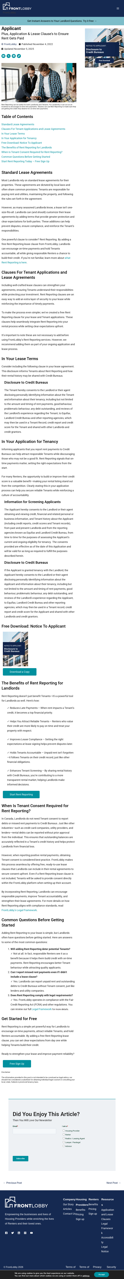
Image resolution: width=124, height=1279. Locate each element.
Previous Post (12, 1182)
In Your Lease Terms (13, 133)
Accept (101, 1274)
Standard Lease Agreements (18, 124)
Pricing (80, 1214)
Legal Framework (42, 1009)
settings (86, 1276)
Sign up (80, 1219)
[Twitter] (12, 1233)
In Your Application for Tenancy (19, 138)
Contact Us (69, 1213)
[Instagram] (25, 1233)
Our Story (68, 1204)
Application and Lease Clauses (107, 1214)
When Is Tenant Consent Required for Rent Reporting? (32, 152)
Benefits (80, 1209)
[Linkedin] (19, 1233)
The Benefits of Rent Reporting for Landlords (26, 147)
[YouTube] (31, 1233)
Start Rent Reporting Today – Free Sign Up (25, 161)
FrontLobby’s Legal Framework (19, 910)
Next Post (114, 1182)
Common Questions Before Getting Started (25, 156)
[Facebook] (6, 1233)
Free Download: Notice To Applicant (22, 142)
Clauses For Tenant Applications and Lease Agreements (33, 128)
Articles (67, 1208)
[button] (19, 672)
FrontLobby (9, 12)
